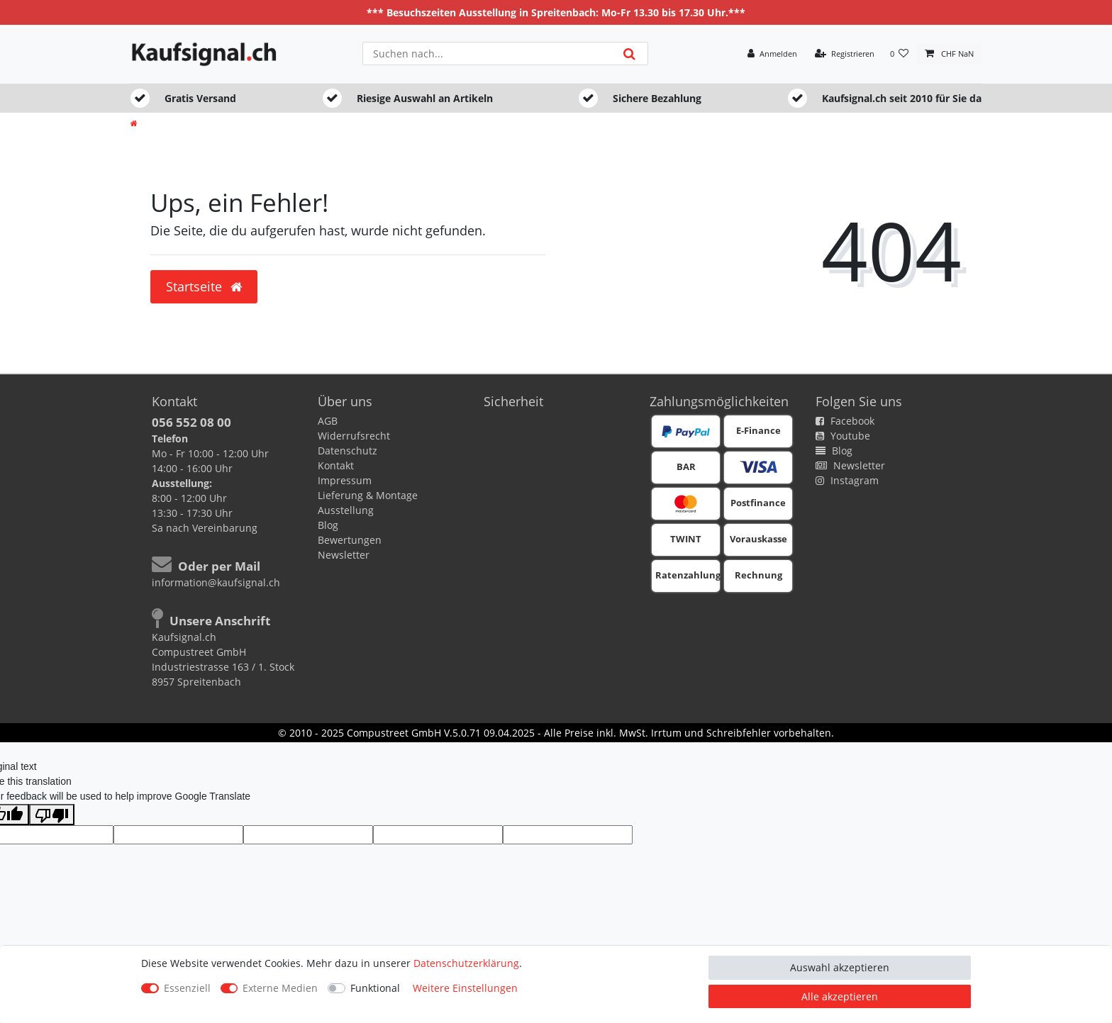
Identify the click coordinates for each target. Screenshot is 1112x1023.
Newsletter (343, 554)
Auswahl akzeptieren (839, 967)
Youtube (843, 435)
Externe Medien (280, 988)
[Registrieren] (844, 54)
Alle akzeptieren (839, 996)
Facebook (845, 420)
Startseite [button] (204, 286)
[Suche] (629, 54)
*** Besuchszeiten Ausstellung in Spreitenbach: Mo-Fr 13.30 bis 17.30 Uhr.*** (556, 12)
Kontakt (336, 465)
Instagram (847, 480)
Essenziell (187, 988)
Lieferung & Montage (368, 495)
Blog (328, 525)
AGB (328, 420)
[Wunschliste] (899, 54)
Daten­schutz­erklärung (466, 963)
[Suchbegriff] (487, 54)
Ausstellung (346, 510)
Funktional (375, 988)
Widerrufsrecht (354, 435)
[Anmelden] (772, 54)
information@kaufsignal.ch (216, 582)
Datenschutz (347, 450)
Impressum (345, 480)
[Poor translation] (51, 814)
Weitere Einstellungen (465, 988)
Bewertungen (350, 540)
